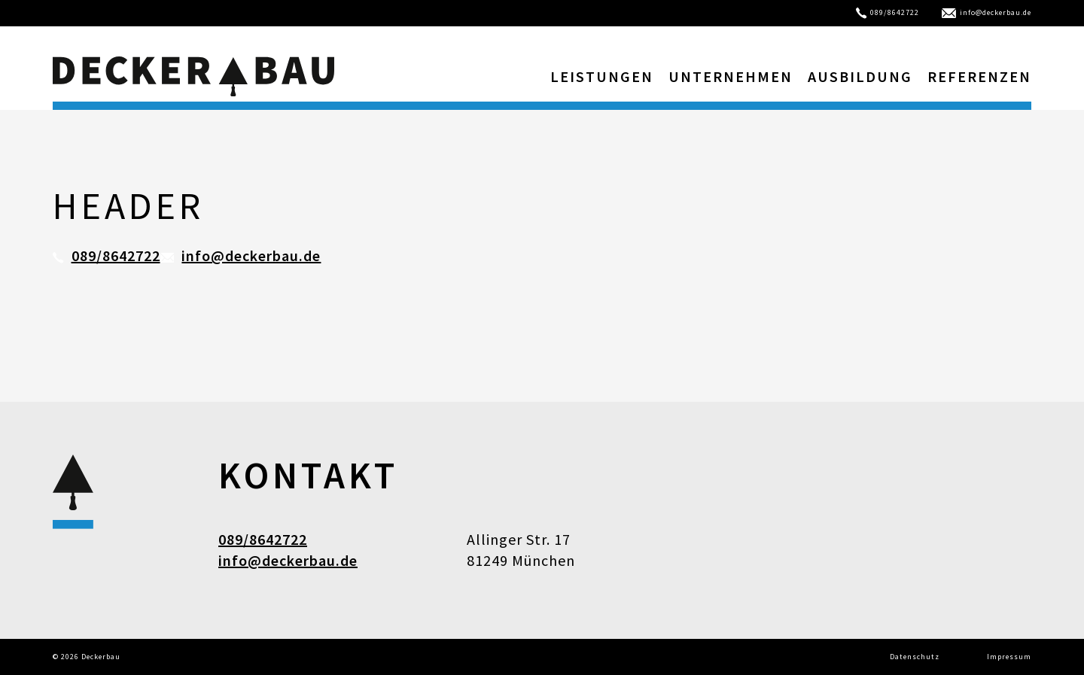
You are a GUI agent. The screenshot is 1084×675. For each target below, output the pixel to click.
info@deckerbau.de (986, 12)
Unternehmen (730, 76)
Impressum (1009, 656)
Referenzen (979, 76)
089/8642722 (888, 12)
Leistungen (601, 76)
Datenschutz (914, 656)
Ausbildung (860, 76)
